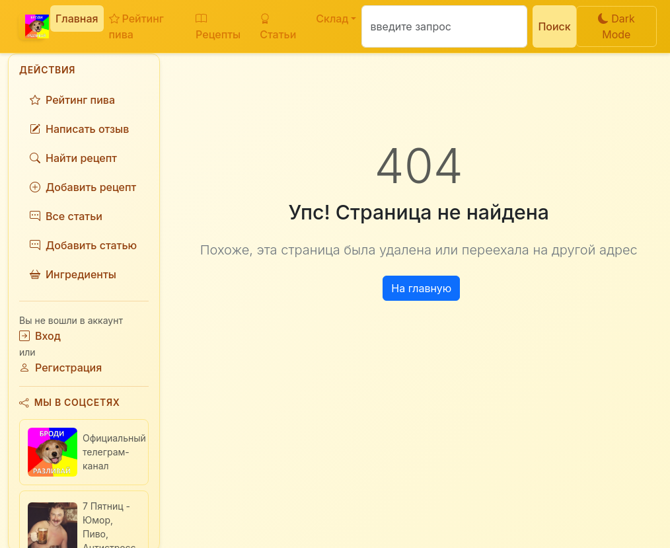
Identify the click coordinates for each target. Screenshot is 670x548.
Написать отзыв (79, 129)
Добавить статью (83, 245)
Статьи (278, 26)
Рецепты (218, 26)
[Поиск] (444, 26)
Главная (77, 18)
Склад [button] (332, 18)
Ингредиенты (73, 274)
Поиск (554, 26)
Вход (40, 335)
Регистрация (60, 367)
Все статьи (66, 216)
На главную (421, 288)
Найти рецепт (73, 158)
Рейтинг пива (136, 26)
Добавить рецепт (83, 187)
